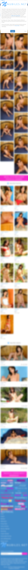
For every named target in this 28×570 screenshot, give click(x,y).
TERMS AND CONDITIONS (15, 15)
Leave (25, 31)
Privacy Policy (17, 25)
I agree (12, 31)
